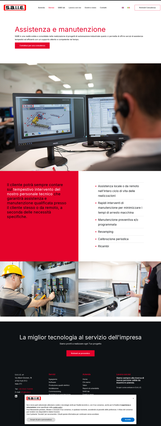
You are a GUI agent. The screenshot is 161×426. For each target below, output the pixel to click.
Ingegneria (53, 379)
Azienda (41, 8)
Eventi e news (90, 8)
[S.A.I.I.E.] (15, 8)
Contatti (103, 8)
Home (85, 379)
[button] (133, 398)
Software (52, 382)
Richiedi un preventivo (80, 353)
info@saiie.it (25, 392)
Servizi (51, 8)
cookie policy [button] (57, 407)
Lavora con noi (75, 8)
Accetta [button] (128, 420)
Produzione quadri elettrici (59, 385)
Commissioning (55, 391)
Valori (85, 385)
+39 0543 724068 (25, 389)
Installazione (54, 388)
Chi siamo (86, 382)
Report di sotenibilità (91, 388)
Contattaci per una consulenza (32, 45)
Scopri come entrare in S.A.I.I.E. (129, 387)
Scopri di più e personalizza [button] (41, 420)
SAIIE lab (61, 8)
